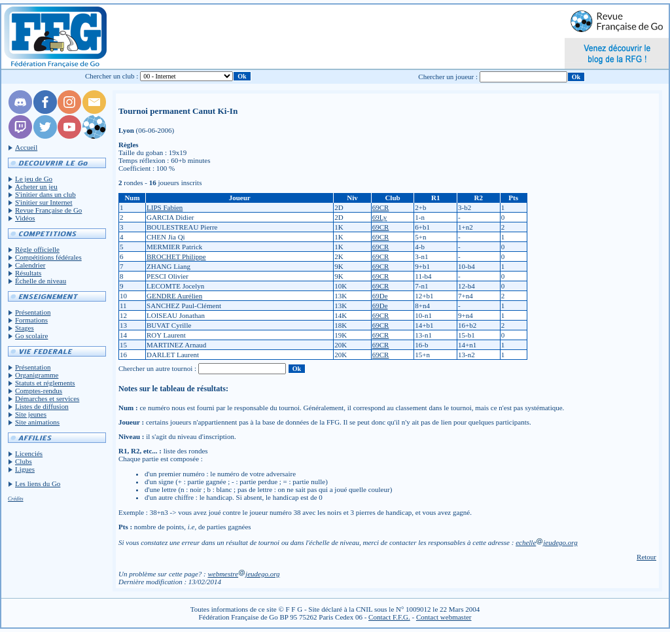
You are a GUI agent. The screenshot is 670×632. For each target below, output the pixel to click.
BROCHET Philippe (176, 256)
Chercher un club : (112, 76)
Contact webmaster (444, 617)
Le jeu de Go (33, 179)
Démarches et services (47, 398)
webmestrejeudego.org (243, 574)
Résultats (28, 273)
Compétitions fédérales (48, 257)
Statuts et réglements (45, 383)
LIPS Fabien (165, 207)
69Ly (379, 217)
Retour (646, 557)
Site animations (37, 422)
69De (380, 296)
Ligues (25, 469)
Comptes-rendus (38, 391)
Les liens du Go (37, 483)
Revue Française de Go (48, 210)
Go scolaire (31, 336)
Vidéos (25, 218)
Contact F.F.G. (389, 617)
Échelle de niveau (40, 281)
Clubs (23, 461)
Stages (24, 328)
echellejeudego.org (547, 542)
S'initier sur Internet (44, 202)
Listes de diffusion (42, 406)
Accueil (26, 147)
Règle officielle (37, 249)
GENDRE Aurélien (174, 296)
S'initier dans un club (45, 194)
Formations (31, 320)
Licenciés (29, 453)
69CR (380, 207)
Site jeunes (30, 414)
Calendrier (30, 265)
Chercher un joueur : (448, 76)
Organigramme (36, 375)
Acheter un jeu (36, 186)
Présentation (32, 312)
